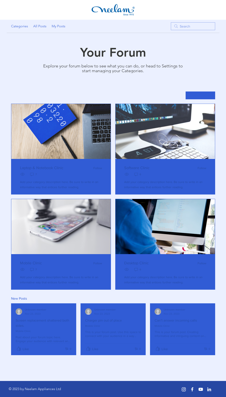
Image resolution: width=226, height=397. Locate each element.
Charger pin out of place (103, 320)
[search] (193, 26)
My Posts (58, 26)
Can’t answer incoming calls (176, 320)
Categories (19, 26)
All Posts (39, 26)
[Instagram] (183, 389)
